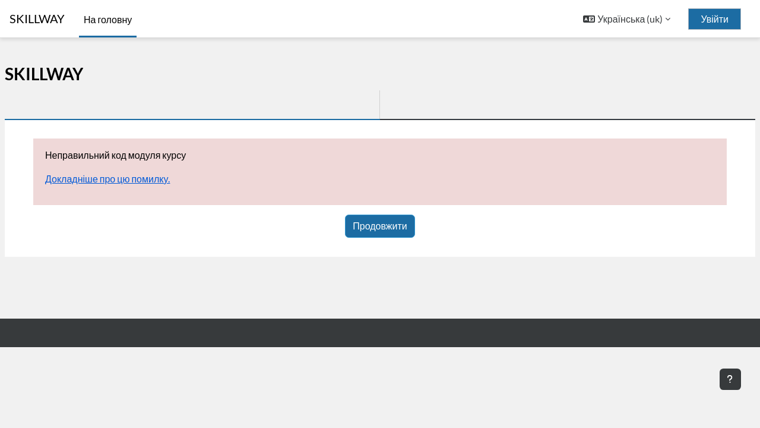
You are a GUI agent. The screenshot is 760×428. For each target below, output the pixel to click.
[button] (626, 19)
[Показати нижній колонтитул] (730, 379)
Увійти (715, 19)
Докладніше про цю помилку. (107, 178)
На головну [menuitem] (108, 19)
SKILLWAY (37, 18)
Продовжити (380, 225)
